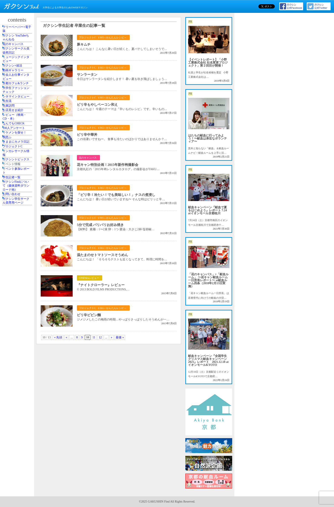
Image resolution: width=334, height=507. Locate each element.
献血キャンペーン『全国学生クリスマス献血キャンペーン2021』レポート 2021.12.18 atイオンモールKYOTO (208, 360)
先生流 (11, 166)
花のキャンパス (16, 56)
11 (93, 337)
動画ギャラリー (16, 102)
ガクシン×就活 (15, 93)
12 (100, 337)
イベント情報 (15, 297)
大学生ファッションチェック (17, 141)
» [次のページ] (111, 337)
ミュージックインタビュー (17, 81)
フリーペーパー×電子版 (18, 31)
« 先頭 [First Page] (58, 337)
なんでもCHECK (16, 209)
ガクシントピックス (17, 286)
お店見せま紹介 (16, 185)
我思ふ (11, 237)
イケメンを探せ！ (17, 228)
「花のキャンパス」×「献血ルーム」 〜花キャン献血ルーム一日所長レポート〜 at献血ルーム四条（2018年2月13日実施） (208, 280)
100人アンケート (17, 218)
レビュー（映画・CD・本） (17, 197)
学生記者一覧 (15, 320)
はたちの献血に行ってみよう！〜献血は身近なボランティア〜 (207, 138)
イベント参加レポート (17, 309)
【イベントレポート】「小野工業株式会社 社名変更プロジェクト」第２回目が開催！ (208, 62)
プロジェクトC (15, 261)
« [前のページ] (66, 337)
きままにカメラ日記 (17, 249)
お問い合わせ (15, 347)
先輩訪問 (12, 176)
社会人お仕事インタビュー (17, 114)
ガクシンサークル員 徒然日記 (17, 68)
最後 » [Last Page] (120, 337)
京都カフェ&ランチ (17, 128)
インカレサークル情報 (17, 272)
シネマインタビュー (17, 155)
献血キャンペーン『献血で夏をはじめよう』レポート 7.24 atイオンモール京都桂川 (207, 210)
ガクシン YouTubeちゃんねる (17, 45)
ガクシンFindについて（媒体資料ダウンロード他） (17, 334)
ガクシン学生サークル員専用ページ (17, 359)
